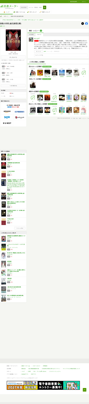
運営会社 (23, 368)
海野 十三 (6, 16)
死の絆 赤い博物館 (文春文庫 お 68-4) (16, 253)
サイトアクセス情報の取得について (71, 368)
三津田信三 (9, 263)
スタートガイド (36, 365)
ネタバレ (39, 34)
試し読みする (13, 57)
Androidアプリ (24, 374)
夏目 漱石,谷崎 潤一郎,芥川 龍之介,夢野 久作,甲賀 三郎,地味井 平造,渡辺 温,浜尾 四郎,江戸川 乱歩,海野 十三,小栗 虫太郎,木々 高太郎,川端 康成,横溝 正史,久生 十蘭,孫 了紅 (16, 185)
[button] (44, 7)
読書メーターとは (25, 365)
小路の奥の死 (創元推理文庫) (14, 287)
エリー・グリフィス (11, 288)
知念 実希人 (9, 273)
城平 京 (8, 238)
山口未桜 (9, 280)
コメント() (49, 51)
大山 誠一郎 (9, 254)
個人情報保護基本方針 (34, 368)
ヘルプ (23, 371)
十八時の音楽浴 (11, 171)
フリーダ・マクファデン (12, 247)
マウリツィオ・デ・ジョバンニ (14, 297)
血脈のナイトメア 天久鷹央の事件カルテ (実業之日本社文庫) (16, 270)
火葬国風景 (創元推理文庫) (13, 162)
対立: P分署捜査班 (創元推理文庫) (15, 295)
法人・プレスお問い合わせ (40, 371)
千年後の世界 (10, 219)
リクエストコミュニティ (55, 371)
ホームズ (36, 38)
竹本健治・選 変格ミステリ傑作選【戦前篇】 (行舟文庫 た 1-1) (15, 180)
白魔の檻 (9, 278)
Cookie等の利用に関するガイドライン (51, 368)
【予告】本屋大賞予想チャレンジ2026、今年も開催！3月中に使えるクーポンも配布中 (22, 20)
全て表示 (31, 34)
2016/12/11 (56, 51)
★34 (45, 51)
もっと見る (20, 228)
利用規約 (45, 365)
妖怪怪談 (9, 261)
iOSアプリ (33, 374)
